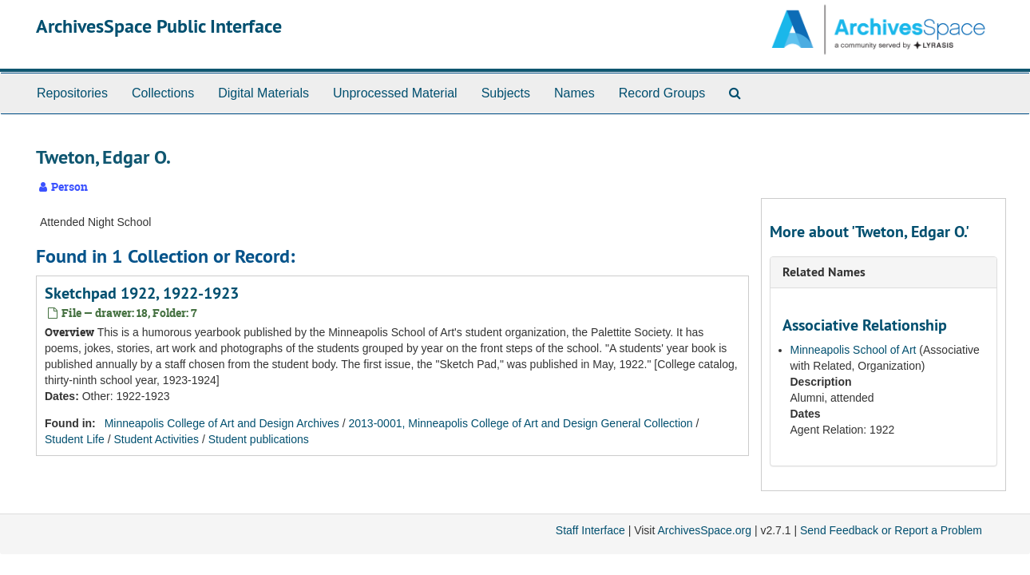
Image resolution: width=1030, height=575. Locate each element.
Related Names (824, 272)
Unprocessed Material (395, 93)
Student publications (258, 439)
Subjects (505, 93)
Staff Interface (590, 530)
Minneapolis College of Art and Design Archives (222, 423)
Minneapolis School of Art (853, 349)
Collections (163, 93)
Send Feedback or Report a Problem (891, 530)
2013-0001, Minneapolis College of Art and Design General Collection (521, 423)
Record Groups (662, 93)
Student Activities (156, 439)
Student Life (75, 439)
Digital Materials (263, 93)
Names (574, 93)
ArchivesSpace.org (704, 530)
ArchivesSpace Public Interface (159, 26)
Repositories (72, 93)
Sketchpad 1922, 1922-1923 (142, 293)
